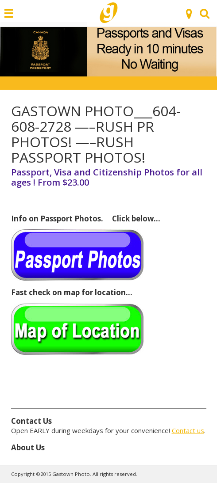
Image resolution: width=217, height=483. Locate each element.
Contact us (188, 430)
